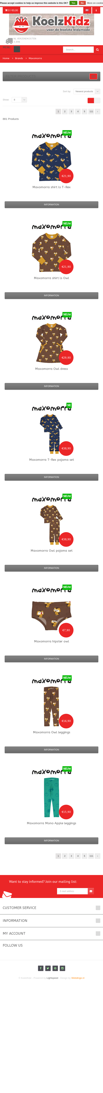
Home (6, 58)
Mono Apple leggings (51, 823)
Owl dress (51, 369)
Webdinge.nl (77, 978)
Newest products (84, 91)
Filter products (21, 76)
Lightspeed (52, 978)
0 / (11, 10)
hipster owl (51, 641)
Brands (19, 58)
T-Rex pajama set (51, 459)
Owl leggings (51, 732)
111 (91, 111)
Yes (73, 3)
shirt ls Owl (51, 278)
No (82, 3)
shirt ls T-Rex (51, 187)
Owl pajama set (52, 550)
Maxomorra (35, 58)
